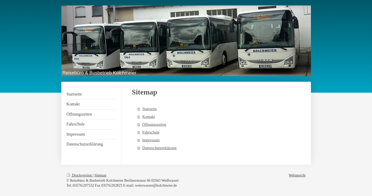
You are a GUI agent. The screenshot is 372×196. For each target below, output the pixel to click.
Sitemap (100, 175)
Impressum (151, 140)
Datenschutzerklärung (159, 148)
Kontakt (148, 117)
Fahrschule (150, 132)
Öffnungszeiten (154, 124)
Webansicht (297, 175)
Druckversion (80, 175)
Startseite (149, 109)
